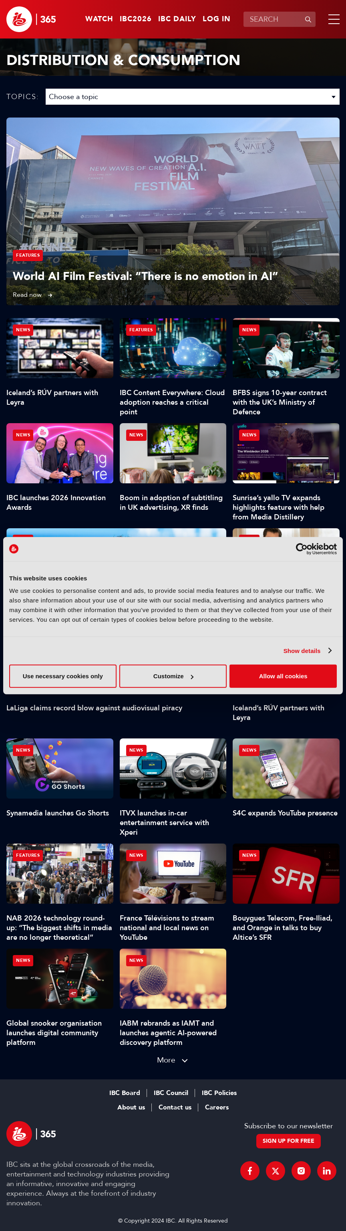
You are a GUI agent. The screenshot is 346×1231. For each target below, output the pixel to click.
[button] (332, 19)
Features (28, 255)
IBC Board (124, 1093)
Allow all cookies (283, 676)
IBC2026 (136, 19)
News (23, 330)
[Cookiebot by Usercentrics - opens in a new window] (302, 549)
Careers (217, 1107)
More (166, 1060)
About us (131, 1107)
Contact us (175, 1107)
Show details (302, 650)
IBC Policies (219, 1093)
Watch (99, 19)
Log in (217, 19)
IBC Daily (177, 19)
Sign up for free (288, 1141)
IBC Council (171, 1093)
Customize (173, 676)
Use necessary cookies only (63, 676)
